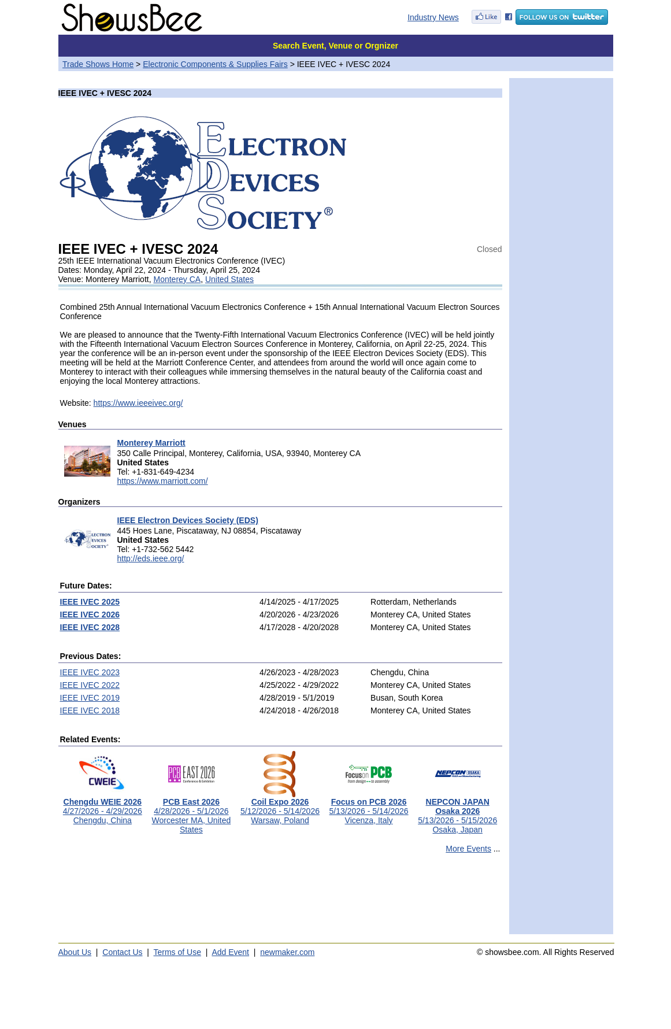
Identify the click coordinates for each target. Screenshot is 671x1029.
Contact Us (122, 952)
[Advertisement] (280, 899)
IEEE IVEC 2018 (90, 710)
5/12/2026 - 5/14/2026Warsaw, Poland (280, 807)
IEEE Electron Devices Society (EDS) (187, 520)
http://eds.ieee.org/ (150, 558)
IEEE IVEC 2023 (90, 672)
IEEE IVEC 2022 (90, 685)
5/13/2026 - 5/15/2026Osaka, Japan (457, 812)
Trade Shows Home (98, 64)
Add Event (230, 952)
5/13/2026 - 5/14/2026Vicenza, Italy (369, 807)
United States (229, 279)
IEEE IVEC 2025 (90, 601)
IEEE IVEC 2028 (90, 627)
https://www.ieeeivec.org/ (138, 403)
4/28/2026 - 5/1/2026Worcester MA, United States (191, 812)
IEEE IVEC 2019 (90, 697)
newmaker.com (287, 952)
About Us (75, 952)
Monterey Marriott (151, 442)
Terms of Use (177, 952)
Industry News (433, 17)
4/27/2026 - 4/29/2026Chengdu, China (102, 807)
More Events (468, 848)
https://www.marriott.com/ (162, 481)
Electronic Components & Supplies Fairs (215, 64)
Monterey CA (177, 279)
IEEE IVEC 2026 (90, 614)
